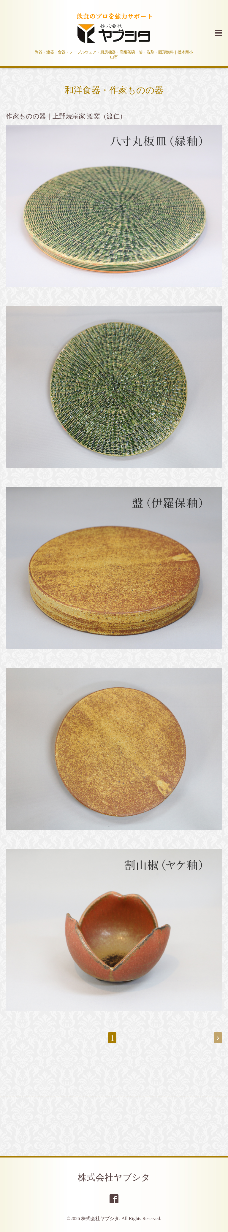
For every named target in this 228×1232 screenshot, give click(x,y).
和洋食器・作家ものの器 (114, 90)
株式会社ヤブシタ (114, 1177)
